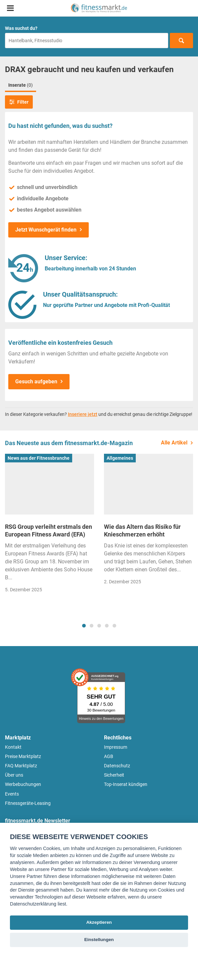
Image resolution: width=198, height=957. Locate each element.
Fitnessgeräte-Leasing (28, 803)
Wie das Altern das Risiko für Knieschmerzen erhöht (142, 530)
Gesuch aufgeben (36, 381)
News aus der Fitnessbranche (39, 458)
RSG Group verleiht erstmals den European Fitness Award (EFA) (48, 530)
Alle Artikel (174, 442)
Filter (18, 102)
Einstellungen (99, 939)
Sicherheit (114, 775)
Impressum (115, 747)
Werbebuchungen (23, 784)
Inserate (20, 85)
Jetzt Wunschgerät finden (45, 230)
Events (12, 794)
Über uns (14, 775)
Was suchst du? (21, 28)
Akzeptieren (99, 922)
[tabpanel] (49, 525)
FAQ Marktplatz (21, 765)
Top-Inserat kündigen (125, 784)
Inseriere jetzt (82, 414)
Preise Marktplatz (23, 756)
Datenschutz (117, 765)
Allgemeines (120, 458)
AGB (108, 756)
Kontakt (13, 747)
